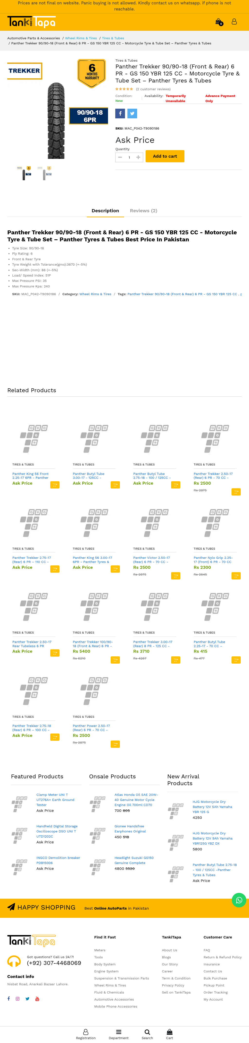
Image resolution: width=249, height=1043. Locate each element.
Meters (99, 950)
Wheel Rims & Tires (81, 38)
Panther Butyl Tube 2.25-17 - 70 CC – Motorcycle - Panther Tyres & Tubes (211, 644)
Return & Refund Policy (223, 957)
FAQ (207, 950)
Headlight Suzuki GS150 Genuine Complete (134, 860)
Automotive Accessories (114, 999)
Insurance (212, 964)
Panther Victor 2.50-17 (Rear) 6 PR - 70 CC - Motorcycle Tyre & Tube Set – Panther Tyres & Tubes (152, 560)
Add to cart (165, 156)
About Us (169, 950)
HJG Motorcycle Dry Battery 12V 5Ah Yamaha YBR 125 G (212, 807)
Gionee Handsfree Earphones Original (130, 828)
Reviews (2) (143, 210)
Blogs (166, 957)
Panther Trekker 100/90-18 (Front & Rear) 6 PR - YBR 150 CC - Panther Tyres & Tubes (93, 644)
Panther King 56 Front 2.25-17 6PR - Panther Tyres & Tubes (30, 476)
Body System (105, 964)
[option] (57, 108)
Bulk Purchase (215, 978)
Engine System (106, 971)
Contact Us (213, 971)
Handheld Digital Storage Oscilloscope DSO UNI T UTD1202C (57, 831)
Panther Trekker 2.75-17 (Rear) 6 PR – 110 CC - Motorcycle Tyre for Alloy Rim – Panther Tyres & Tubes (31, 560)
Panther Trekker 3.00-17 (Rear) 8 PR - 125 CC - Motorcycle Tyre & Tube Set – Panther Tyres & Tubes (152, 644)
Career (167, 971)
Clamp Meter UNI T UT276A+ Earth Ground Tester (55, 800)
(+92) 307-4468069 (54, 963)
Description (105, 210)
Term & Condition (176, 978)
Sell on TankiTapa (176, 992)
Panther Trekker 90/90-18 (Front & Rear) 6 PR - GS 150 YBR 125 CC (182, 294)
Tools (98, 957)
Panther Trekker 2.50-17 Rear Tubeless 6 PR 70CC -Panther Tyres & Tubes (31, 644)
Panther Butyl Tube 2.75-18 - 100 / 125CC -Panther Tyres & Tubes (152, 476)
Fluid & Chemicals (109, 992)
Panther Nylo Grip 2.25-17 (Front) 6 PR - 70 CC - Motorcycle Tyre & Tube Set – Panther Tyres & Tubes (213, 560)
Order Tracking (216, 992)
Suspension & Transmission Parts (121, 978)
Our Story (170, 964)
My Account (213, 999)
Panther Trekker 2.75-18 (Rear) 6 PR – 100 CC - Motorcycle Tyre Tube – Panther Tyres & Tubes (31, 728)
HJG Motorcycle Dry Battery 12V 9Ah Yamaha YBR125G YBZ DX (212, 838)
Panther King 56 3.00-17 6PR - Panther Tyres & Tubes (92, 560)
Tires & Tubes (113, 38)
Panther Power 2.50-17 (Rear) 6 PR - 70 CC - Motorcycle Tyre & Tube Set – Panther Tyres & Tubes (92, 728)
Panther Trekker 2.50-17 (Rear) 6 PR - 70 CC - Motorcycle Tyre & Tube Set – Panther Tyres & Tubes (213, 476)
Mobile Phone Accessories (115, 1006)
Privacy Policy (173, 985)
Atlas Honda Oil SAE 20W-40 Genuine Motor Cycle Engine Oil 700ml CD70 (136, 800)
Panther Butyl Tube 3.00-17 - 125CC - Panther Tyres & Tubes (91, 476)
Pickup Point (214, 985)
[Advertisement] (124, 343)
